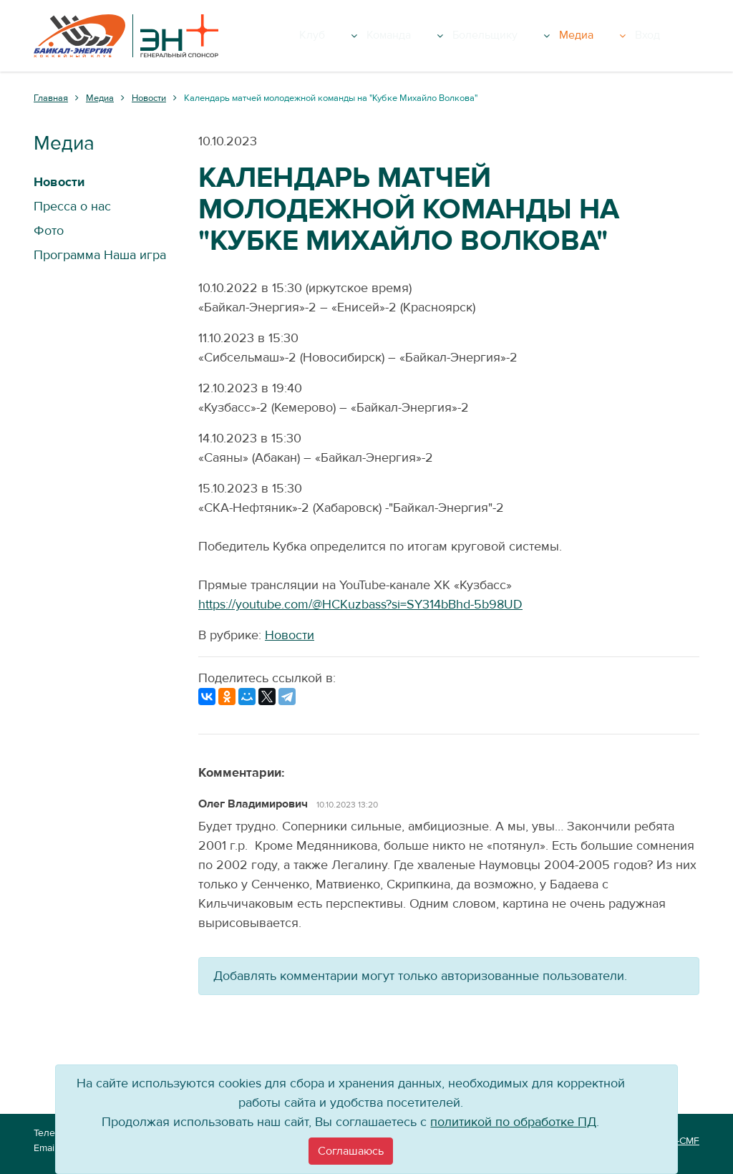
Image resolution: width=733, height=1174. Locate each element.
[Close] (351, 1151)
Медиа (632, 36)
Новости (289, 635)
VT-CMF (682, 1141)
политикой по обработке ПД (513, 1122)
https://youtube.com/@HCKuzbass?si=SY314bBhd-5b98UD (360, 604)
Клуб (411, 36)
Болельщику (555, 36)
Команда (473, 36)
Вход (679, 36)
